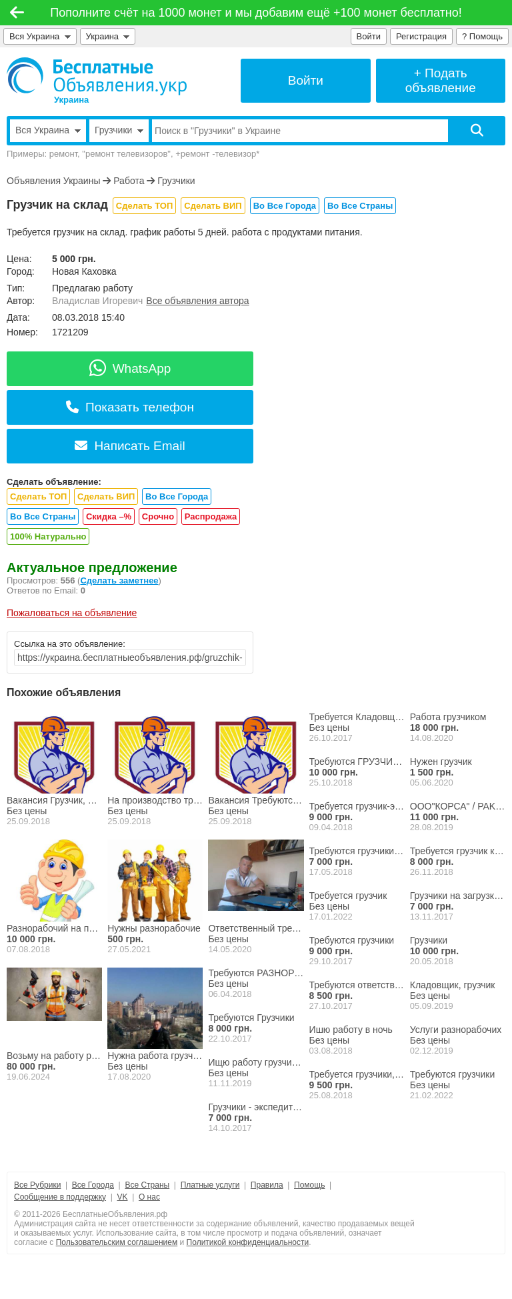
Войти (369, 36)
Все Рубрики (37, 1185)
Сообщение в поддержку (60, 1197)
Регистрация (421, 36)
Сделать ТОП (144, 206)
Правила (267, 1185)
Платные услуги (210, 1185)
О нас (149, 1197)
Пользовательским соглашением (117, 1242)
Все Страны (147, 1185)
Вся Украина (40, 36)
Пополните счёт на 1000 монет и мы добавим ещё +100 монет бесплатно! (256, 12)
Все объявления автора (197, 300)
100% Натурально (48, 536)
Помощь (309, 1185)
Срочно (158, 516)
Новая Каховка (84, 271)
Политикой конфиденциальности (248, 1242)
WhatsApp (130, 368)
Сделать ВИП (212, 206)
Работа (128, 180)
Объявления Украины (53, 180)
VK (122, 1197)
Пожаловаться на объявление (72, 612)
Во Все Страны (360, 206)
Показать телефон (130, 407)
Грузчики (176, 180)
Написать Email (130, 446)
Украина (108, 36)
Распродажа (211, 516)
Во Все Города (284, 206)
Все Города (93, 1185)
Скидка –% (108, 516)
